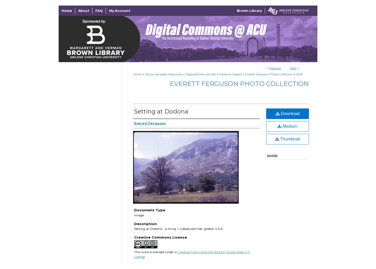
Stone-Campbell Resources (163, 74)
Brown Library (249, 11)
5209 (299, 74)
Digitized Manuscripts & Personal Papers (214, 74)
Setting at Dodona (161, 111)
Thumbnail (287, 139)
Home (137, 74)
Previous (275, 68)
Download (288, 113)
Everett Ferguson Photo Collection (269, 74)
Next (293, 68)
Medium (288, 126)
